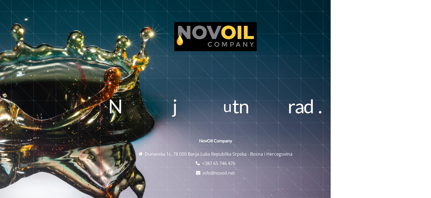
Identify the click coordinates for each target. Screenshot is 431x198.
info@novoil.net (219, 173)
